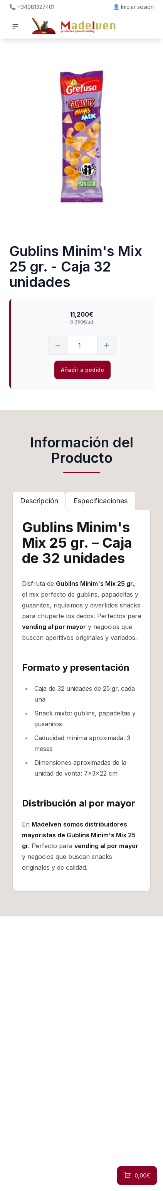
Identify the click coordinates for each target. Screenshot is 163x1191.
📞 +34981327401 (31, 6)
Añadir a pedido (82, 369)
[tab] (39, 501)
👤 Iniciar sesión (133, 6)
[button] (15, 26)
